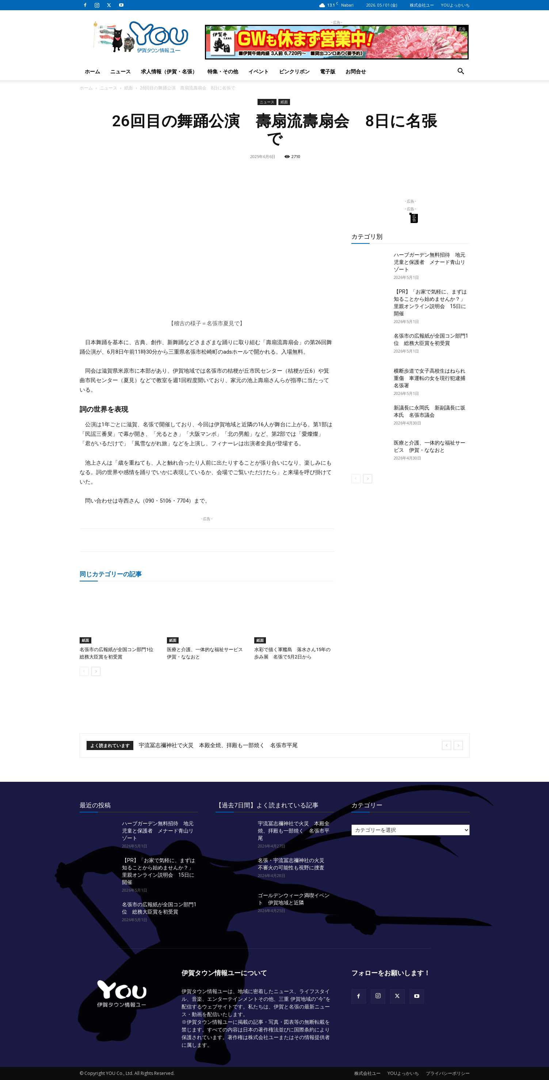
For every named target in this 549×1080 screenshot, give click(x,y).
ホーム (92, 71)
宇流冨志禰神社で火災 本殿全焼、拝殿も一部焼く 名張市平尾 (218, 745)
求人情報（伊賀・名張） (169, 71)
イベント (258, 71)
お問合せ (356, 71)
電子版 (327, 71)
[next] (458, 745)
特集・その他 (222, 71)
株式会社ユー (422, 5)
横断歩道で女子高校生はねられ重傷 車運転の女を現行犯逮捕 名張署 (432, 378)
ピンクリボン (294, 71)
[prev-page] (84, 671)
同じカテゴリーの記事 (111, 574)
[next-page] (95, 671)
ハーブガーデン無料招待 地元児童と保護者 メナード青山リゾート (429, 262)
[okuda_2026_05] (337, 56)
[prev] (446, 745)
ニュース (120, 71)
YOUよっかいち (455, 5)
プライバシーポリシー (448, 1073)
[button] (461, 72)
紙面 (128, 88)
